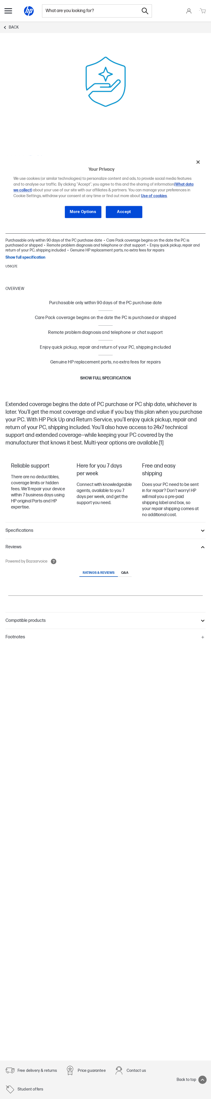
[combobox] (90, 11)
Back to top (192, 1080)
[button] (105, 530)
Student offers (30, 1089)
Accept (124, 211)
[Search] (145, 11)
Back (14, 27)
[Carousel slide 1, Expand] (105, 82)
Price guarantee (92, 1070)
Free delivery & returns (37, 1070)
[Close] (198, 162)
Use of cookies (154, 196)
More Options (83, 211)
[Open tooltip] (53, 561)
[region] (105, 191)
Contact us (136, 1070)
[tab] (98, 573)
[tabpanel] (105, 594)
